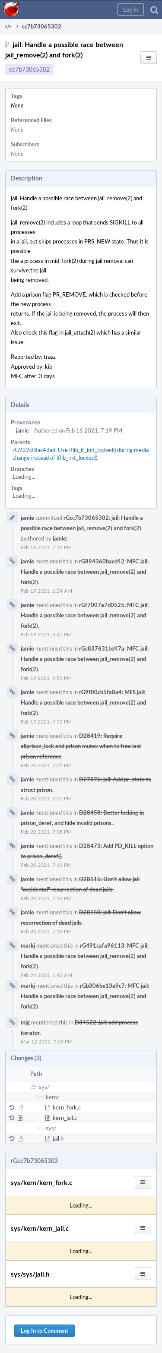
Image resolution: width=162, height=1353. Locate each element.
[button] (131, 9)
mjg (25, 1022)
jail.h (58, 1138)
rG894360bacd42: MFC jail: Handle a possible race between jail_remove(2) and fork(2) (85, 571)
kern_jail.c (65, 1118)
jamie (22, 430)
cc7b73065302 (29, 69)
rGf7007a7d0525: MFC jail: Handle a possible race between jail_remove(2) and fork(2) (85, 615)
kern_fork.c (67, 1107)
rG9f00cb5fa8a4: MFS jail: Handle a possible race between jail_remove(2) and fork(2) (83, 702)
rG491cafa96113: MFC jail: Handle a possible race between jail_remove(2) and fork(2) (85, 956)
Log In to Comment (44, 1330)
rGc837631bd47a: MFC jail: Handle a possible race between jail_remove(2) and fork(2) (85, 659)
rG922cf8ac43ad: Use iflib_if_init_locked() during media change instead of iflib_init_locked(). (81, 454)
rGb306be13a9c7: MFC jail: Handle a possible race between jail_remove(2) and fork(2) (85, 996)
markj (28, 945)
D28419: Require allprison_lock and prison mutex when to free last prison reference (81, 746)
